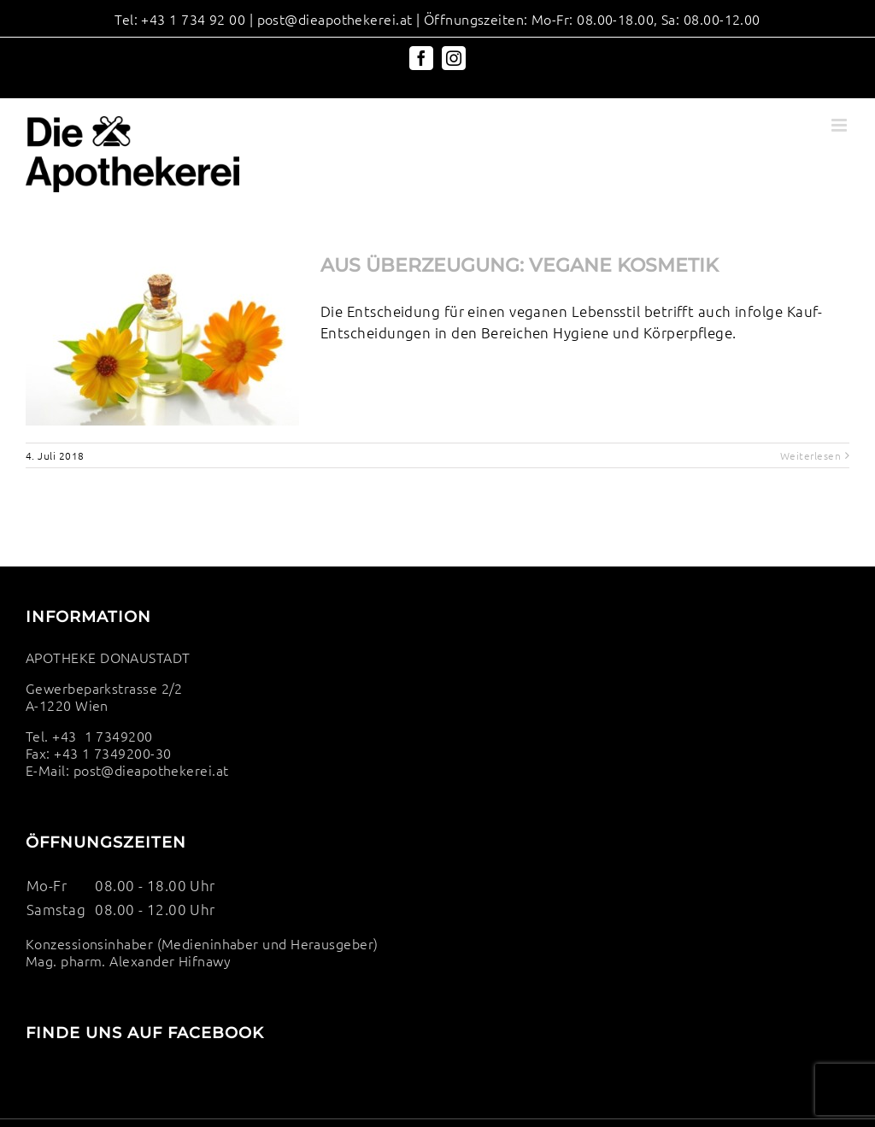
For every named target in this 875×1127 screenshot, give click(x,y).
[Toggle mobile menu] (840, 125)
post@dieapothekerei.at (335, 18)
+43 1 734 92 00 (193, 18)
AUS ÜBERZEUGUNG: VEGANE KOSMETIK (519, 265)
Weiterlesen (810, 455)
